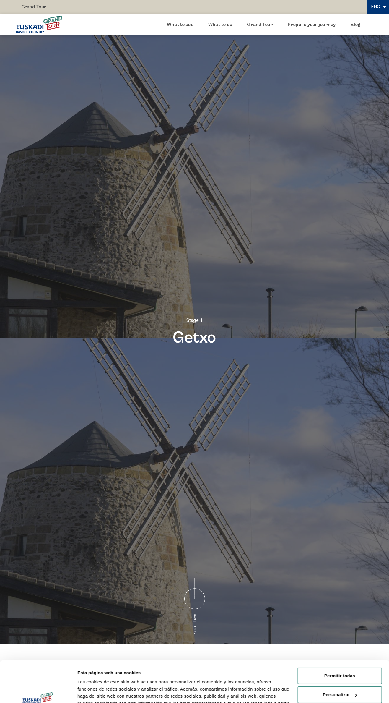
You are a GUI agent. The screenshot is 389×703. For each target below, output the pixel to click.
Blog (356, 24)
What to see (181, 24)
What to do (221, 24)
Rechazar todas (340, 678)
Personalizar (340, 659)
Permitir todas (339, 640)
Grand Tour (34, 6)
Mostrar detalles (94, 691)
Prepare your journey (313, 24)
